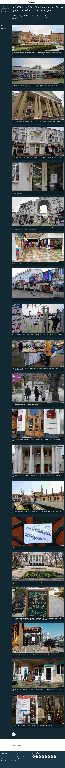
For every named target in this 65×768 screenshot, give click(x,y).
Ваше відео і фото (5, 756)
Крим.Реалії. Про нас (21, 756)
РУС (50, 2)
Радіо (2, 758)
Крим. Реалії (3, 11)
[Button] (4, 26)
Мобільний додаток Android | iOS (8, 760)
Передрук (19, 758)
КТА (53, 2)
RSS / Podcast (4, 763)
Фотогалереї (4, 6)
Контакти (19, 760)
